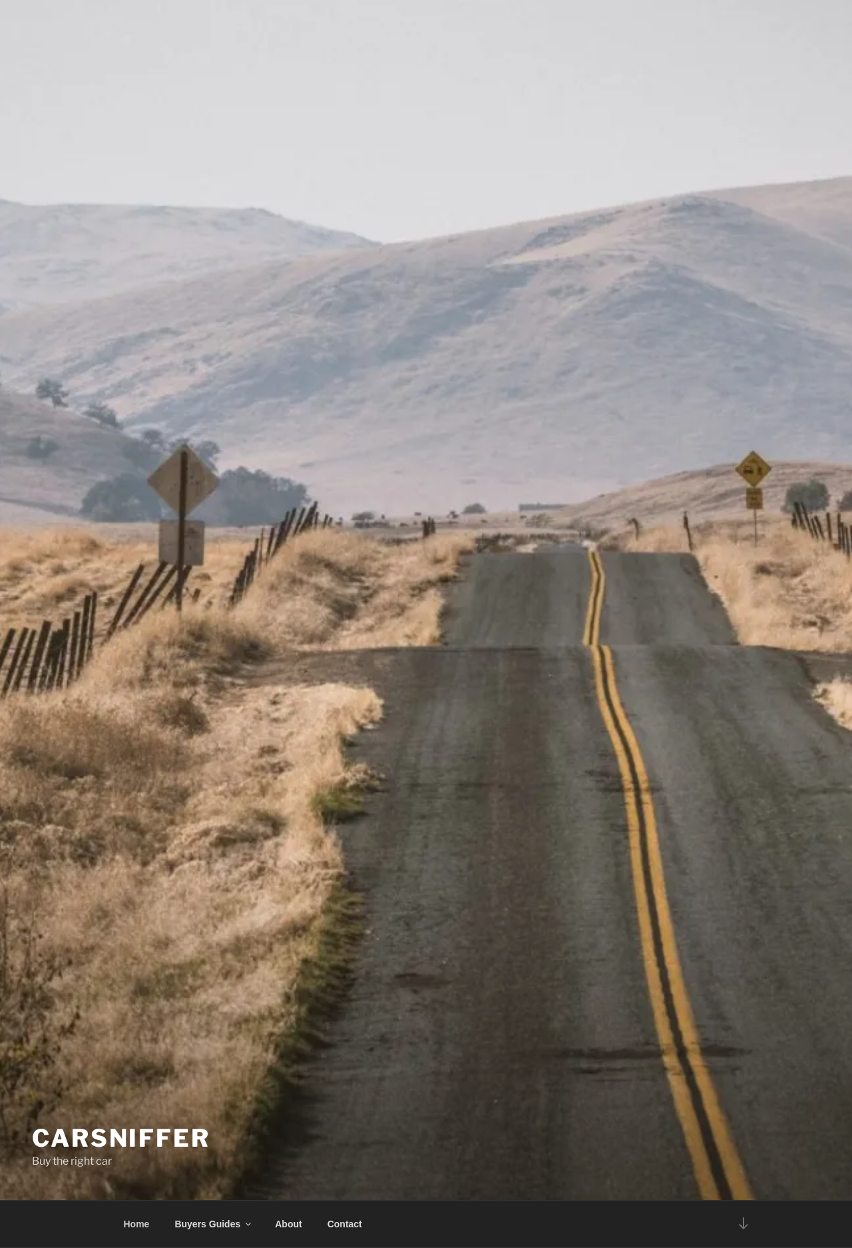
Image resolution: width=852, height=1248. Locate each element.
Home (137, 1224)
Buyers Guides (213, 1224)
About (288, 1224)
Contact (344, 1224)
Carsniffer (121, 1138)
